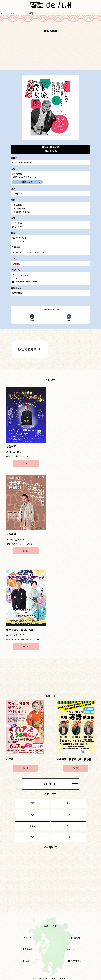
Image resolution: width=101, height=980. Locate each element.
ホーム (27, 938)
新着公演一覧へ (61, 784)
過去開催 (50, 847)
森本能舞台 (17, 293)
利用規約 (75, 938)
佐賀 (32, 815)
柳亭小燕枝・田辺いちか (20, 630)
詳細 (26, 463)
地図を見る (27, 182)
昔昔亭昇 (11, 446)
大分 (69, 826)
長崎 (69, 803)
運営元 (27, 961)
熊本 (69, 815)
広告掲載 (27, 949)
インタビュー (74, 949)
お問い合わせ (75, 961)
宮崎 (32, 837)
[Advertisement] (50, 52)
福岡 (32, 803)
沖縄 (69, 837)
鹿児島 (32, 826)
